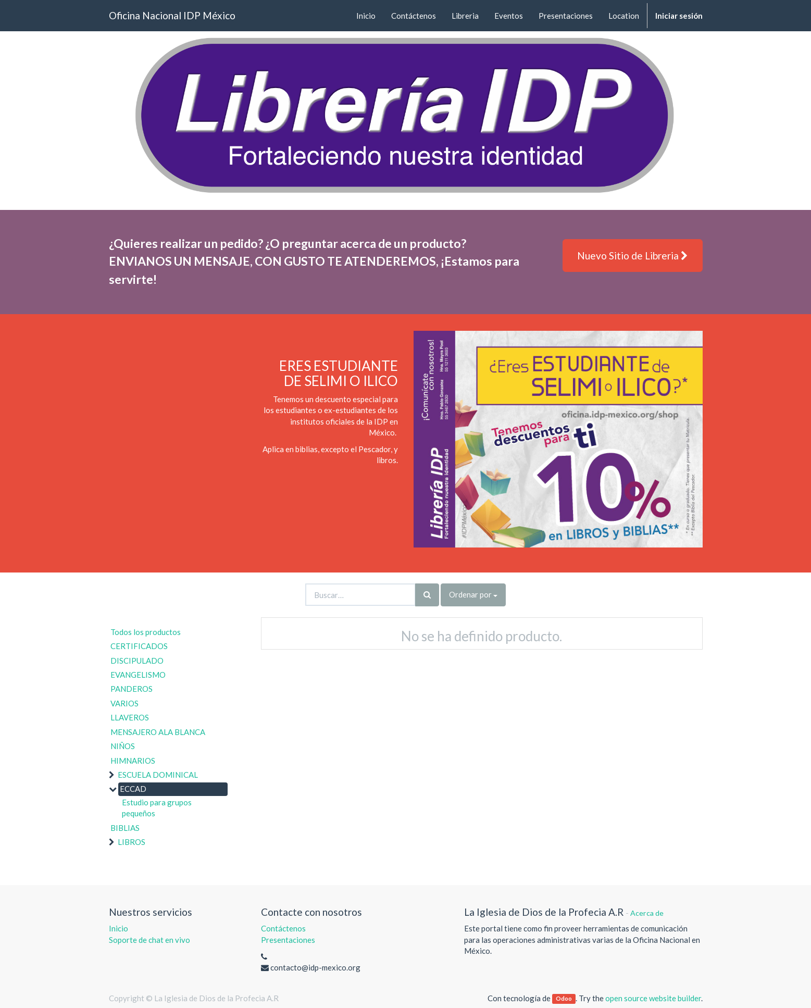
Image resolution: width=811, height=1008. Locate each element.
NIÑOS (122, 746)
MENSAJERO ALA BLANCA (157, 732)
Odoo (564, 998)
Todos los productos (145, 632)
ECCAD (133, 788)
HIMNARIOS (132, 760)
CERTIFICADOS (139, 646)
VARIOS (124, 703)
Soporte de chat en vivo (149, 939)
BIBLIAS (125, 827)
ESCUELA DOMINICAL (158, 774)
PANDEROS (131, 688)
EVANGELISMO (138, 674)
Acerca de (647, 913)
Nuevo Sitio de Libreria (632, 256)
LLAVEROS (129, 717)
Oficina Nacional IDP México (172, 15)
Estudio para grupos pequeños (157, 808)
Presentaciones (288, 939)
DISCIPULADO (137, 660)
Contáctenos (283, 928)
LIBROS (131, 842)
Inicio (118, 928)
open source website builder (653, 998)
